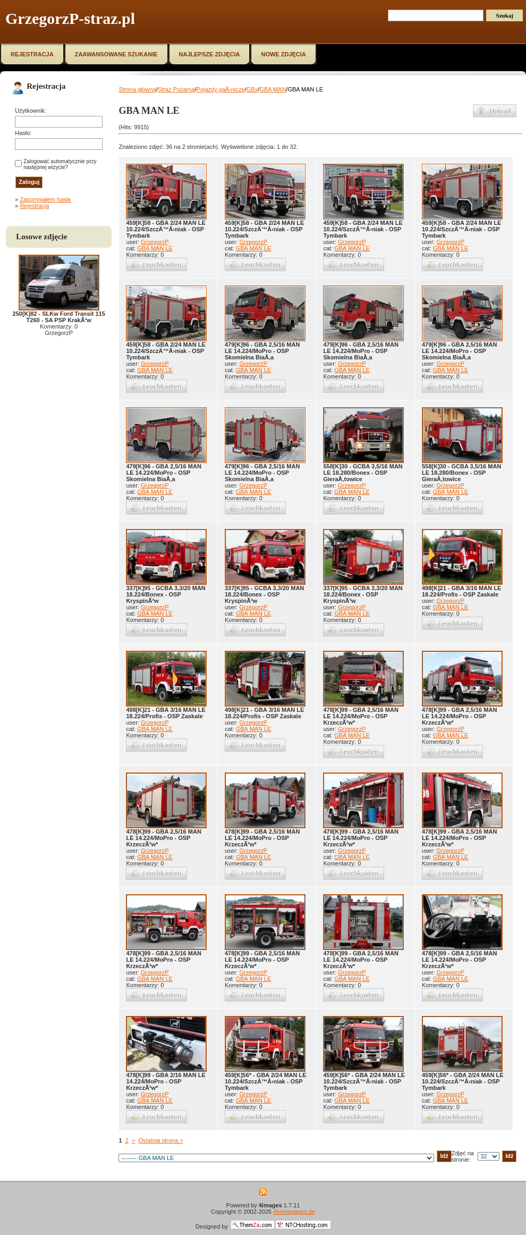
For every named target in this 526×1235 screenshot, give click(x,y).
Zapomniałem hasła (45, 199)
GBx (252, 89)
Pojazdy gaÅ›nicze (221, 89)
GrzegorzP (155, 242)
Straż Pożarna (176, 89)
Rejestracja (34, 206)
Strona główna (137, 89)
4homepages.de (294, 1211)
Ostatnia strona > (160, 1140)
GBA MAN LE (155, 248)
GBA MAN (272, 89)
